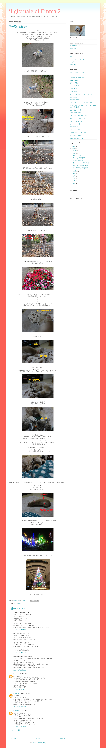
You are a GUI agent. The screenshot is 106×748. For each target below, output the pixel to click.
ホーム (38, 738)
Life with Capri (74, 80)
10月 (74, 171)
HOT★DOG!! (73, 97)
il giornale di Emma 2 (35, 11)
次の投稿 (13, 738)
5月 (74, 183)
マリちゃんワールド (75, 112)
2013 (73, 146)
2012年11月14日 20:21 (20, 652)
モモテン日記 (74, 83)
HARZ (71, 56)
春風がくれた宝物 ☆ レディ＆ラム (81, 94)
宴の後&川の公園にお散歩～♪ (81, 168)
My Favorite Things (75, 135)
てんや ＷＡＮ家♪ (75, 124)
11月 (74, 153)
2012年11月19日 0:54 (19, 726)
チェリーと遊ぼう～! (76, 121)
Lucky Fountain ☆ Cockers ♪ (78, 138)
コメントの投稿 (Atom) (39, 742)
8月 (74, 176)
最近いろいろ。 (77, 155)
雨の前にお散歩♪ (78, 160)
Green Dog (73, 64)
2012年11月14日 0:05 (19, 629)
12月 (74, 150)
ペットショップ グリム (77, 59)
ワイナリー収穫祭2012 (79, 158)
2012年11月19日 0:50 (19, 689)
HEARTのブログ (74, 100)
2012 (73, 148)
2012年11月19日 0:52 (19, 707)
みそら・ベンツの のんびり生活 (79, 115)
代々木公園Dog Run (75, 46)
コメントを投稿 (15, 730)
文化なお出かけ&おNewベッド (82, 165)
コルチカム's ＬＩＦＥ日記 (78, 132)
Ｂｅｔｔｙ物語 (74, 85)
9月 (74, 173)
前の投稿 (62, 738)
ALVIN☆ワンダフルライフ (77, 118)
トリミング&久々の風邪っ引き (82, 163)
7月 (74, 178)
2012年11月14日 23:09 (20, 670)
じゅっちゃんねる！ (75, 129)
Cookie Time (73, 88)
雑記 (19, 603)
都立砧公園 (73, 48)
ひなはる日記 (74, 91)
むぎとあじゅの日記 (75, 110)
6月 (74, 181)
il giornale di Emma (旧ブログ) (78, 77)
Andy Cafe (73, 62)
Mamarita (16, 674)
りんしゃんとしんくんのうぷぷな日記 (81, 102)
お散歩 (15, 603)
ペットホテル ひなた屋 (77, 72)
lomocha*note (74, 126)
